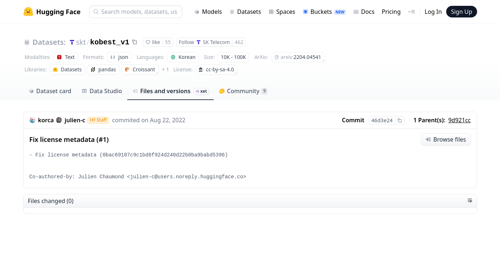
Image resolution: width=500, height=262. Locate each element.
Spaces (281, 12)
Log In (433, 12)
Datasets (245, 12)
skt (81, 42)
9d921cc (459, 120)
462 (239, 42)
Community (243, 91)
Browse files (445, 139)
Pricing (391, 12)
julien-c (75, 120)
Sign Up (461, 12)
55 (168, 42)
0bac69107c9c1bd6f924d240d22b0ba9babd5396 (164, 155)
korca (46, 120)
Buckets (324, 12)
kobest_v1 (109, 42)
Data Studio (101, 91)
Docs (364, 12)
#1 (103, 139)
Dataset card (50, 91)
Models (208, 12)
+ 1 (165, 69)
